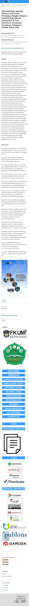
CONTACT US (13, 416)
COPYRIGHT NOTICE (14, 387)
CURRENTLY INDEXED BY (13, 488)
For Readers (5, 585)
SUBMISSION (13, 375)
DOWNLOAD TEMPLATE (13, 428)
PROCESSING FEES (14, 400)
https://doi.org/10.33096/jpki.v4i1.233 (14, 48)
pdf (4, 301)
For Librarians (5, 590)
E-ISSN (14, 424)
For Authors (5, 587)
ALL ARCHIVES (13, 412)
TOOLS (14, 458)
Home (3, 5)
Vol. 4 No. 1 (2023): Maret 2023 (19, 5)
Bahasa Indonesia (7, 576)
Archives (8, 5)
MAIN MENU (13, 371)
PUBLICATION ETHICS (13, 383)
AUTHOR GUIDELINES (13, 379)
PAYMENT (13, 404)
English (4, 574)
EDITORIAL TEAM (13, 391)
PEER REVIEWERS (13, 396)
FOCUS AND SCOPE (13, 408)
